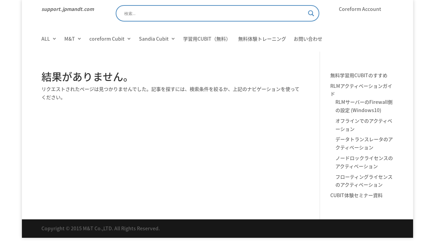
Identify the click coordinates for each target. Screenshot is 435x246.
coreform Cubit (107, 39)
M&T (69, 39)
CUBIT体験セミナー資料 (356, 195)
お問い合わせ (308, 39)
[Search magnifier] (311, 13)
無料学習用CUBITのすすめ (358, 75)
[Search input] (214, 13)
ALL (45, 39)
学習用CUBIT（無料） (207, 39)
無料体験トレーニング (262, 39)
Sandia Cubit (154, 39)
